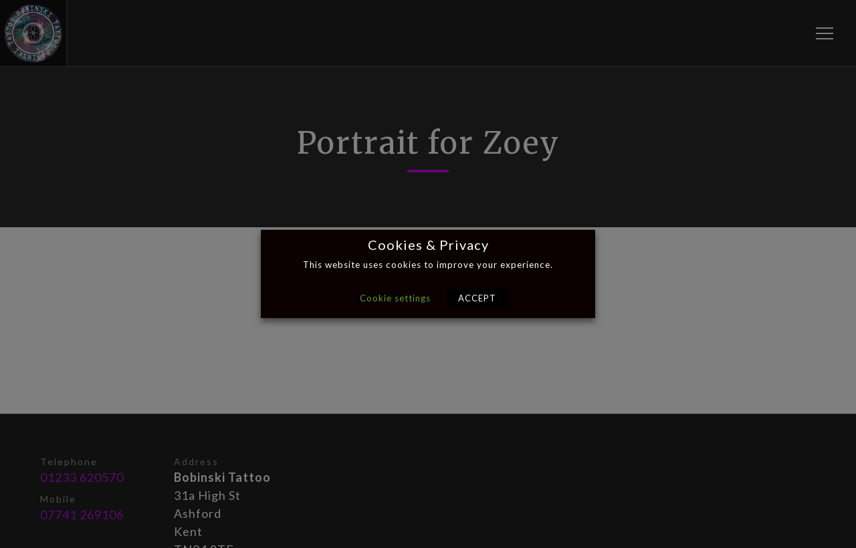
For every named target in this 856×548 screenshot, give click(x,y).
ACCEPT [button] (477, 298)
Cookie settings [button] (395, 298)
